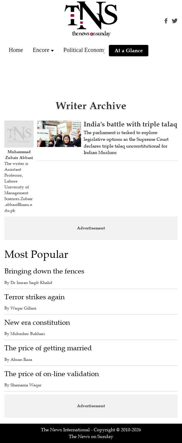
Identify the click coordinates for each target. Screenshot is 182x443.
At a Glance (128, 50)
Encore (41, 50)
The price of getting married (48, 348)
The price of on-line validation (51, 374)
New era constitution (37, 322)
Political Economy (85, 50)
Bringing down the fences (44, 271)
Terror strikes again (34, 297)
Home (16, 50)
